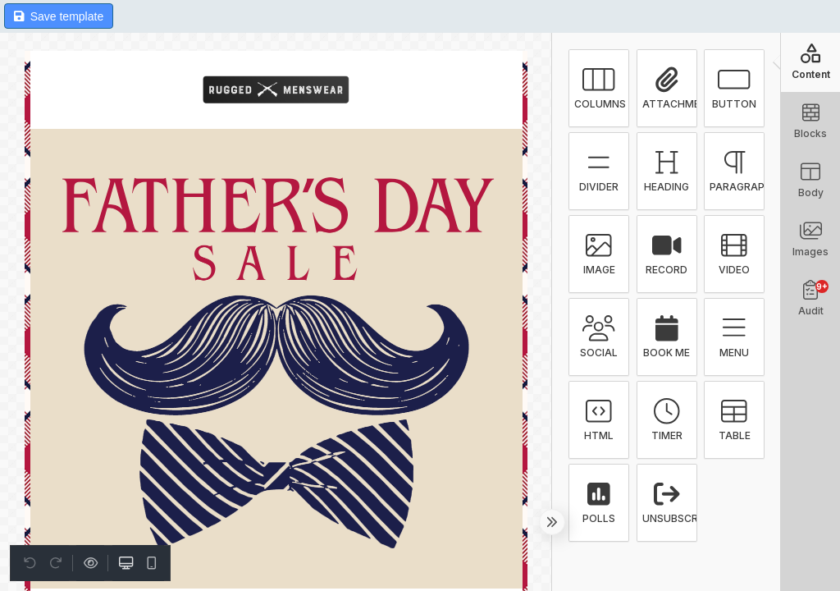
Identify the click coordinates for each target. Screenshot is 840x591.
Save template (58, 16)
